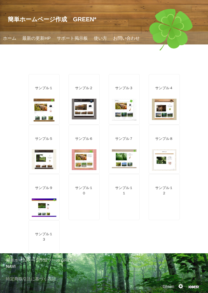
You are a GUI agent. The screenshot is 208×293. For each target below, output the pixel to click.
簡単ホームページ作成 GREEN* (52, 19)
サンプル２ (84, 88)
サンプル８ (164, 139)
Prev (7, 44)
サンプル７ (124, 139)
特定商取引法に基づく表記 (31, 278)
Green (168, 286)
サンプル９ (44, 188)
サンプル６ (84, 139)
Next (200, 44)
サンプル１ (44, 88)
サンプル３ (124, 88)
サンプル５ (44, 139)
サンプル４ (164, 88)
